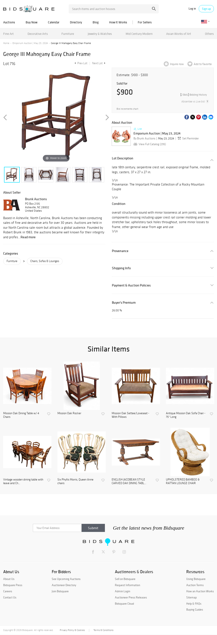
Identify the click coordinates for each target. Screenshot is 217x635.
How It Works (118, 22)
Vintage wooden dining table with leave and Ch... (23, 481)
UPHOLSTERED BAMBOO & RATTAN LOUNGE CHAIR (183, 481)
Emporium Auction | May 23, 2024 (30, 43)
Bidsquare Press (12, 585)
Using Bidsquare (196, 579)
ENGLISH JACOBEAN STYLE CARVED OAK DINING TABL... (129, 481)
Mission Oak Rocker (69, 413)
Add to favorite (203, 64)
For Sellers (145, 22)
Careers (7, 591)
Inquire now (177, 64)
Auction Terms (195, 585)
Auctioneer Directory (64, 585)
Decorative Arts (38, 34)
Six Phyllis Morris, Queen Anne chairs (75, 481)
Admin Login (122, 591)
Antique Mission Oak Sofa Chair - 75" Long (185, 415)
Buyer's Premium (124, 302)
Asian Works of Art (178, 34)
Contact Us (9, 597)
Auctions (9, 22)
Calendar (53, 22)
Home (6, 43)
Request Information (127, 585)
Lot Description (122, 158)
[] (193, 94)
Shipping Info (121, 268)
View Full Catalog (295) (149, 144)
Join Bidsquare (60, 591)
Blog (96, 22)
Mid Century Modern (139, 34)
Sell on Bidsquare (125, 579)
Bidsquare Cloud (124, 603)
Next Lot (98, 63)
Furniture (67, 34)
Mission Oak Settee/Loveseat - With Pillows (130, 415)
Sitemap (191, 597)
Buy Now (31, 22)
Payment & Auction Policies (131, 285)
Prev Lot (80, 63)
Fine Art (8, 34)
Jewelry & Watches (100, 34)
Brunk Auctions (36, 199)
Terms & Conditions (103, 630)
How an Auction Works (200, 591)
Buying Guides (194, 609)
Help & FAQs (193, 603)
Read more (28, 237)
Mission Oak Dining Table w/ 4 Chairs (21, 415)
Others (209, 34)
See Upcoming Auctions (66, 579)
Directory (76, 22)
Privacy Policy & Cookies (72, 630)
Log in (192, 8)
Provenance (120, 251)
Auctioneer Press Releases (131, 597)
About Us (8, 579)
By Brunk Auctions (144, 138)
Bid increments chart (127, 108)
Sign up (206, 9)
